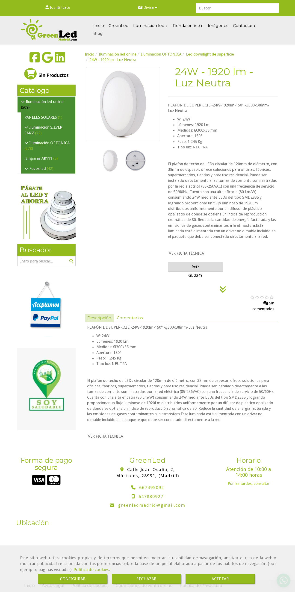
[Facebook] (35, 60)
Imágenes (218, 25)
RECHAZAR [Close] (146, 578)
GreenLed (119, 25)
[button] (57, 7)
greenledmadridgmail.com (151, 505)
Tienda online (187, 25)
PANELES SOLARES (41, 117)
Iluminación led (150, 25)
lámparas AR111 (38, 158)
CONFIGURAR (73, 578)
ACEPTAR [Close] (220, 578)
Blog (98, 33)
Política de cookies (91, 569)
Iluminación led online (44, 101)
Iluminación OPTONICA (49, 143)
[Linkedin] (60, 60)
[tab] (99, 318)
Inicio (98, 25)
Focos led (37, 168)
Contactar (244, 25)
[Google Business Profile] (47, 60)
